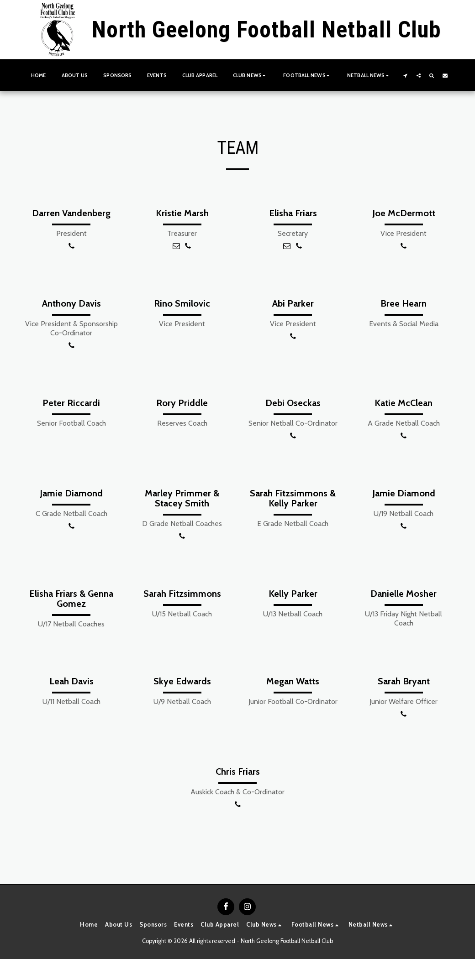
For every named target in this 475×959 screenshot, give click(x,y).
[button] (250, 75)
